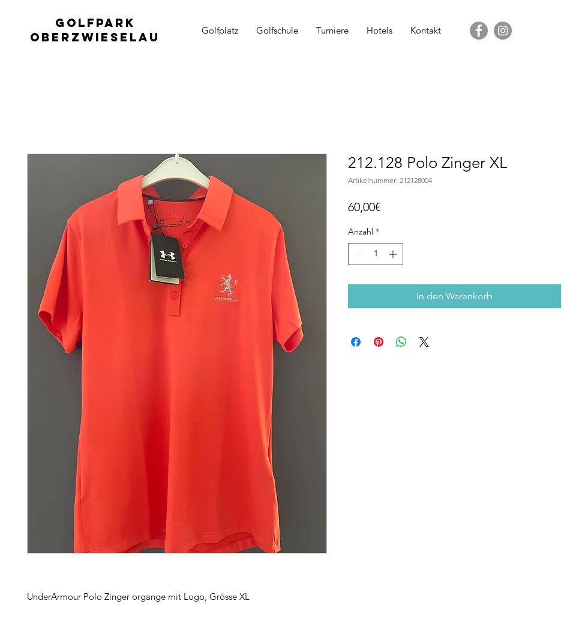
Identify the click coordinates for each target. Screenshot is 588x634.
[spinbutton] (375, 254)
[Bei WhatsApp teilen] (401, 342)
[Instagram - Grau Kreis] (503, 31)
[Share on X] (424, 342)
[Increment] (393, 254)
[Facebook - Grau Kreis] (479, 31)
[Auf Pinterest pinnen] (378, 342)
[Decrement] (357, 254)
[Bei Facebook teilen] (356, 342)
